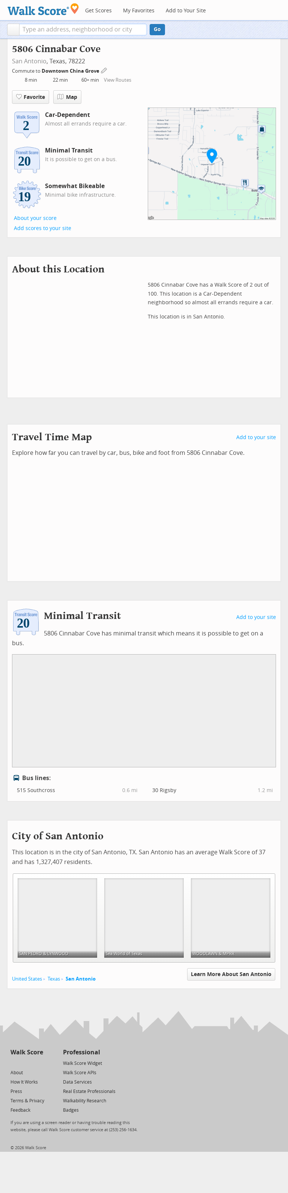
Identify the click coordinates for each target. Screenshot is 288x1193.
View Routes (117, 80)
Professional (81, 1052)
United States (27, 979)
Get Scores (98, 10)
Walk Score (26, 1052)
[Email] (38, 1062)
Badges (71, 1110)
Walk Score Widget (82, 1063)
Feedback (20, 1110)
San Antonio (29, 61)
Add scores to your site (42, 228)
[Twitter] (14, 1062)
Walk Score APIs (79, 1072)
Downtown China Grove (71, 71)
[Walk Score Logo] (43, 9)
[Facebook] (26, 1062)
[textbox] (83, 30)
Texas (54, 979)
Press (16, 1091)
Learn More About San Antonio (231, 974)
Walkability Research (84, 1100)
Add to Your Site (186, 10)
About (16, 1072)
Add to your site (256, 437)
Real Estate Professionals (89, 1091)
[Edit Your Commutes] (104, 69)
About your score (35, 218)
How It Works (24, 1082)
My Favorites (138, 10)
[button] (13, 30)
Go (157, 29)
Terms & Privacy (27, 1100)
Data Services (77, 1082)
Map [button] (67, 97)
